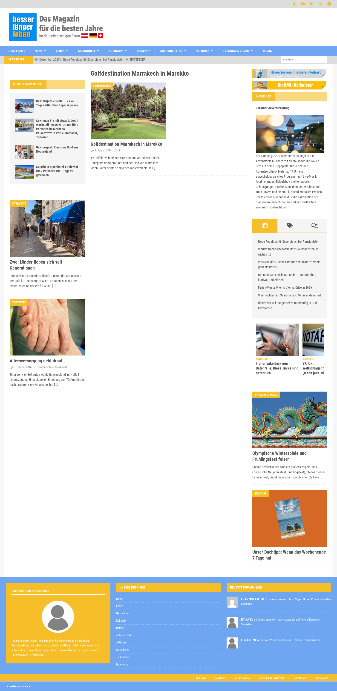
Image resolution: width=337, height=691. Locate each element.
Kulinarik (116, 51)
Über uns (201, 677)
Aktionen (203, 51)
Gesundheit (86, 51)
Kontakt (220, 677)
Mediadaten (321, 677)
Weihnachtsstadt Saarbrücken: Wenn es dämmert (289, 295)
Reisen (142, 51)
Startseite (17, 51)
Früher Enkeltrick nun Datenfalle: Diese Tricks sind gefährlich (277, 368)
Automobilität (171, 51)
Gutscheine (122, 649)
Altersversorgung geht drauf (36, 361)
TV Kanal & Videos (236, 51)
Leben (60, 51)
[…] (156, 168)
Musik (267, 51)
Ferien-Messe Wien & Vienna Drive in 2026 (285, 287)
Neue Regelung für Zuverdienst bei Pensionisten (288, 241)
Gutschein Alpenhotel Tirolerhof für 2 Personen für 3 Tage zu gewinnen (57, 171)
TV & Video (122, 657)
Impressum (300, 677)
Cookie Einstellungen (272, 677)
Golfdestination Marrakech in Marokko (126, 144)
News (39, 51)
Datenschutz (242, 677)
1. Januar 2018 (103, 150)
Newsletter (122, 664)
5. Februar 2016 (23, 367)
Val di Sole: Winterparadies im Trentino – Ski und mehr (288, 640)
